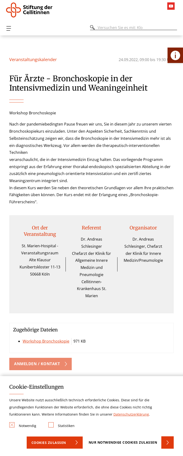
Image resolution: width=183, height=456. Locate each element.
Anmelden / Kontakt (37, 363)
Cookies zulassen (48, 442)
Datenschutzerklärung (131, 414)
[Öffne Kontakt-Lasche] (175, 55)
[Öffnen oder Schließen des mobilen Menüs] (8, 28)
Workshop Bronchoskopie (46, 341)
